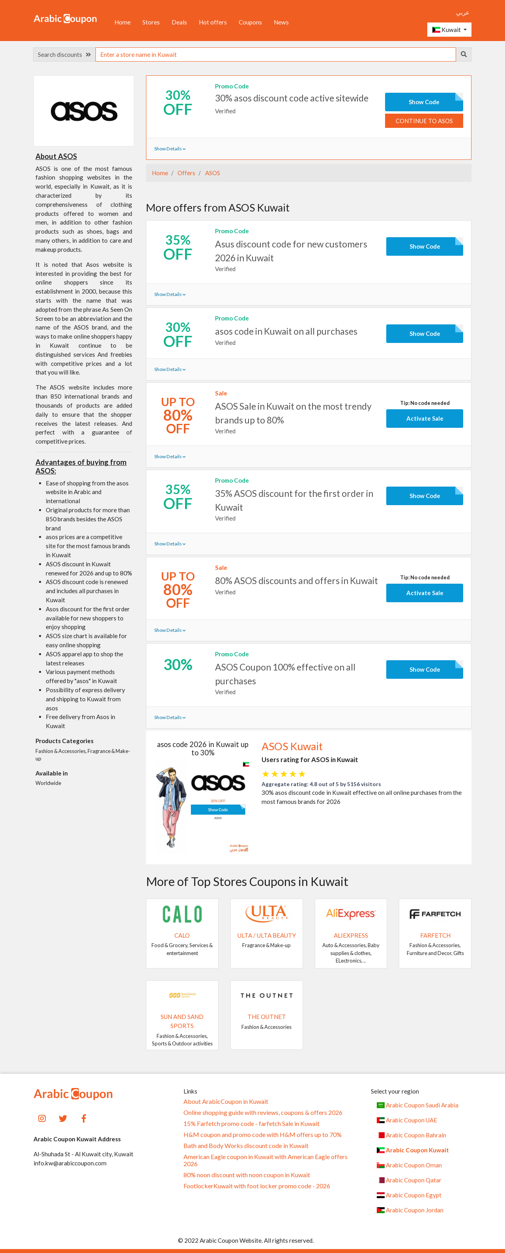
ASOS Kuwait (292, 746)
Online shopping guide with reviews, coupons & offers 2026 (262, 1112)
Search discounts (64, 54)
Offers (185, 172)
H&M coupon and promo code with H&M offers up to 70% (262, 1134)
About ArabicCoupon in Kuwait (225, 1101)
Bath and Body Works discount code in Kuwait (246, 1145)
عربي (462, 12)
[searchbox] (275, 54)
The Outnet (266, 1016)
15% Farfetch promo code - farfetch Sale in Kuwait (251, 1123)
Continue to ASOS (424, 120)
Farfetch (435, 935)
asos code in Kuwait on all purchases (286, 331)
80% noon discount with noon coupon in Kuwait (246, 1174)
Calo (182, 935)
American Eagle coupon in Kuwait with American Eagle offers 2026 (265, 1160)
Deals (179, 22)
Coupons (250, 22)
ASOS (212, 172)
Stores (151, 22)
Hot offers (213, 22)
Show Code (424, 101)
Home (122, 22)
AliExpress (351, 935)
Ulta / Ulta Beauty (267, 935)
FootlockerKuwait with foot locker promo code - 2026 (256, 1185)
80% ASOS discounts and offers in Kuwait (296, 580)
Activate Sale (424, 418)
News (281, 22)
